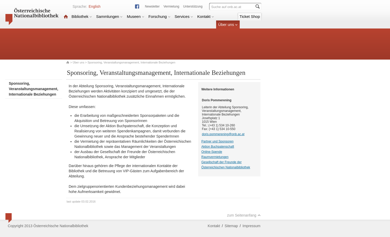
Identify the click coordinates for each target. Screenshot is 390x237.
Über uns (228, 24)
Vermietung (171, 6)
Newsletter (152, 6)
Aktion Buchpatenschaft (217, 146)
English (95, 6)
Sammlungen (109, 16)
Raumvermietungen (215, 157)
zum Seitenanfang (244, 215)
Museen (135, 16)
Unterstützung (193, 6)
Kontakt (205, 16)
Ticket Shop (249, 16)
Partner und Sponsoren (217, 141)
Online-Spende (211, 152)
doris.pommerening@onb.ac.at (223, 134)
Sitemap (231, 226)
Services (184, 16)
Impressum (251, 226)
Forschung (159, 16)
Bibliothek (82, 16)
